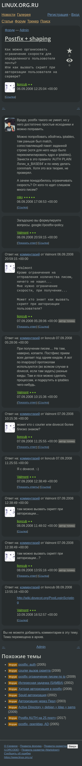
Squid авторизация (32, 695)
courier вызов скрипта (34, 670)
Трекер (33, 21)
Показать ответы (28, 486)
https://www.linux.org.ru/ (18, 757)
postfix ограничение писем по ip (41, 676)
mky (20, 197)
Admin (24, 30)
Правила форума (31, 745)
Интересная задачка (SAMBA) (40, 683)
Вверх (72, 746)
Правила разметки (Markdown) (40, 749)
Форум (20, 21)
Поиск (45, 21)
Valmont (23, 232)
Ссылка (10, 96)
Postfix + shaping (28, 38)
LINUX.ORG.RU (20, 5)
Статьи (7, 21)
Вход (75, 15)
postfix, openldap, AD (33, 724)
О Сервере (11, 745)
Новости (8, 15)
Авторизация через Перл (37, 701)
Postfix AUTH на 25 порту (37, 718)
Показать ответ (27, 242)
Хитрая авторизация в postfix (40, 689)
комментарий (30, 254)
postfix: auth (27, 664)
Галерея (24, 15)
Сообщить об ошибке (17, 753)
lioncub (22, 84)
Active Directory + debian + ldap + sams (46, 707)
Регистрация (58, 15)
